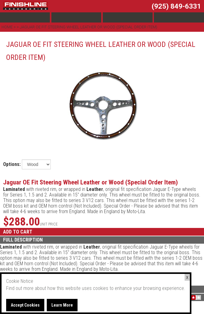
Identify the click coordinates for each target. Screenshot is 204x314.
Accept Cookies (25, 305)
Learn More (62, 305)
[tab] (102, 240)
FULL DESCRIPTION (23, 240)
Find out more (20, 288)
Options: (12, 164)
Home (8, 27)
